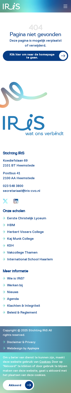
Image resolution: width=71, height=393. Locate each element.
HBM (11, 225)
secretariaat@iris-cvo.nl (21, 190)
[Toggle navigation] (65, 6)
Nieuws (12, 292)
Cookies (45, 361)
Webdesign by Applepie (23, 348)
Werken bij (15, 285)
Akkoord (15, 385)
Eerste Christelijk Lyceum (26, 218)
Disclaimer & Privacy (21, 342)
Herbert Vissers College (25, 232)
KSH (10, 245)
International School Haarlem (30, 259)
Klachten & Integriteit (23, 305)
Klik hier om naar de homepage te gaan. (32, 55)
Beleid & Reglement (22, 312)
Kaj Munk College (20, 238)
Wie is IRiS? (15, 278)
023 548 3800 (13, 186)
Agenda (13, 299)
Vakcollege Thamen (22, 252)
